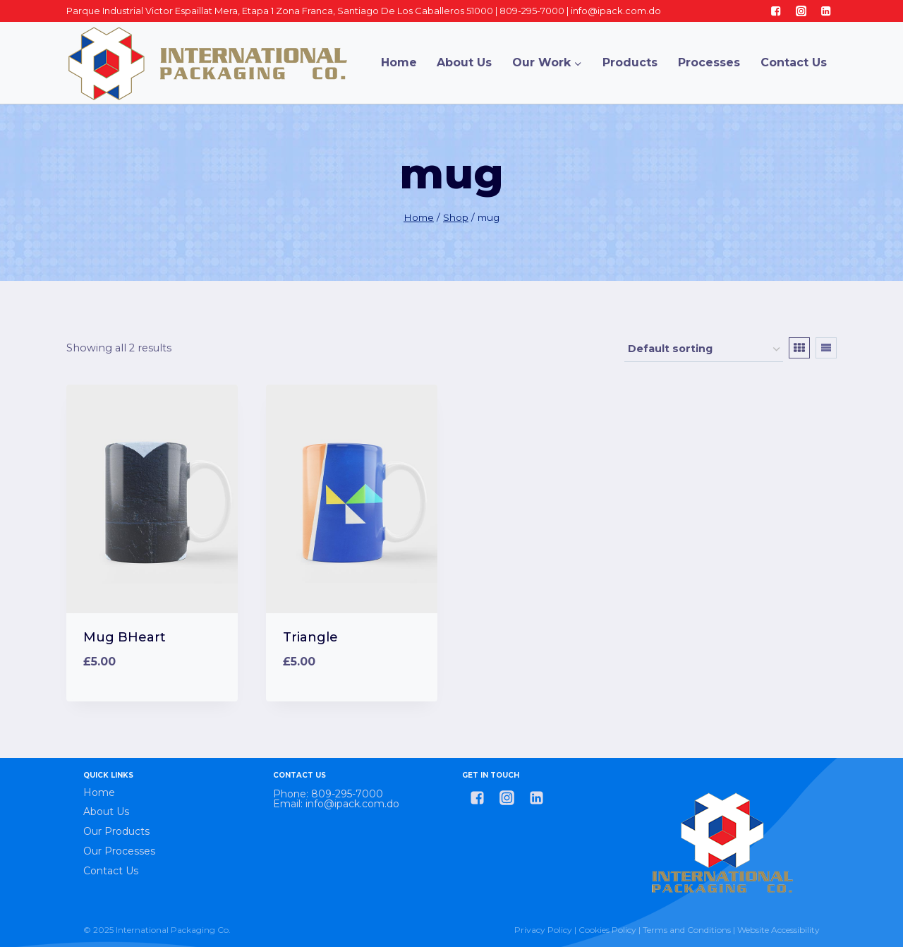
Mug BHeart (124, 637)
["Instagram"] (801, 11)
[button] (577, 62)
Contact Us (793, 62)
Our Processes (119, 851)
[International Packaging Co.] (207, 63)
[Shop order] (703, 349)
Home (399, 62)
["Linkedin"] (826, 11)
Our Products (116, 831)
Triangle (310, 637)
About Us (464, 62)
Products (629, 62)
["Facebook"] (776, 11)
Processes (709, 62)
